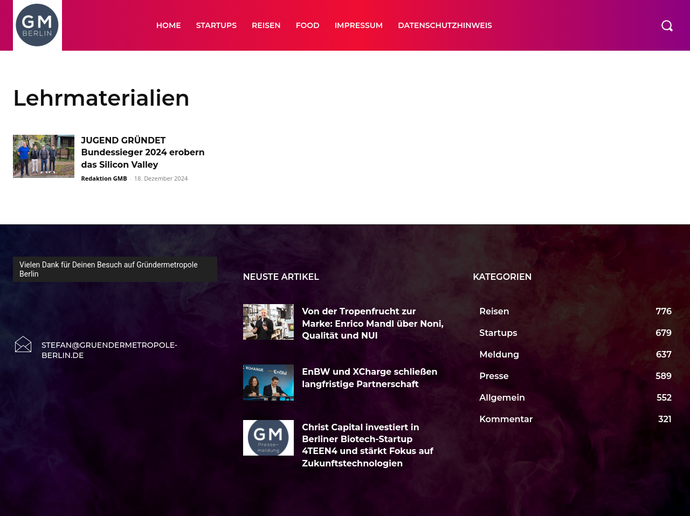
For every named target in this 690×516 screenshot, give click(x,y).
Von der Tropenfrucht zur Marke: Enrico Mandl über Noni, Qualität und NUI (372, 323)
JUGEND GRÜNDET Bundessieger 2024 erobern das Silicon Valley (143, 152)
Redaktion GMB (104, 178)
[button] (667, 25)
